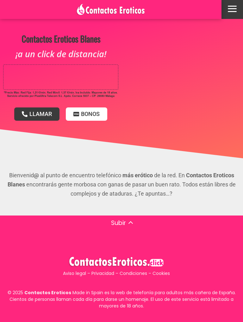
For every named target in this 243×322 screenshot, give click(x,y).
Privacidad (102, 273)
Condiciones (133, 273)
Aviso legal (74, 273)
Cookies (161, 273)
